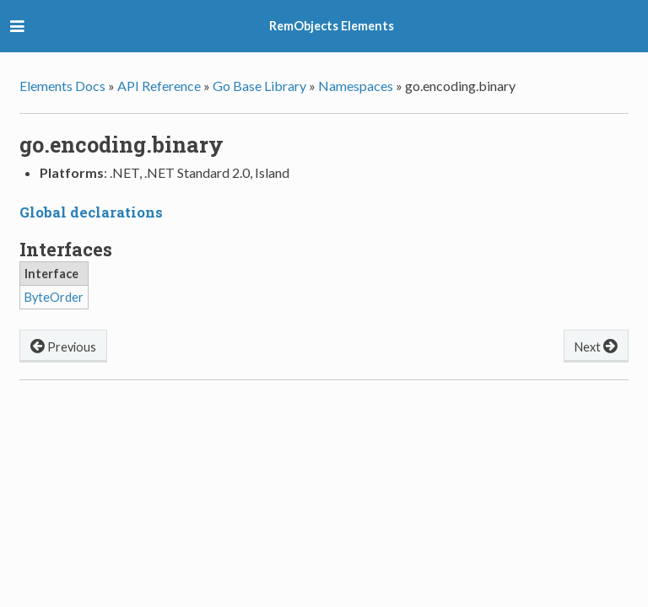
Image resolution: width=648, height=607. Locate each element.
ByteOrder (54, 297)
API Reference (159, 86)
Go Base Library (259, 86)
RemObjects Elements (331, 26)
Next (596, 345)
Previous (63, 345)
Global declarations (91, 212)
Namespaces (355, 86)
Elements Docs (62, 86)
